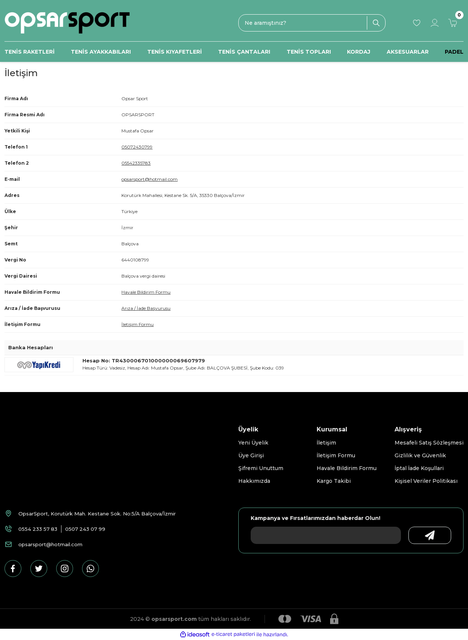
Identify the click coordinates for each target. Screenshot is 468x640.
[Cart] (452, 22)
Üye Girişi (251, 455)
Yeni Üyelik (253, 442)
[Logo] (67, 23)
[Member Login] (434, 22)
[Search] (311, 23)
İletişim (326, 442)
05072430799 (137, 147)
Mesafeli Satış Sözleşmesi (429, 442)
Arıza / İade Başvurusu (145, 308)
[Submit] (423, 535)
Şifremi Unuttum (260, 468)
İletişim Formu (137, 324)
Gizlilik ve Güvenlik (420, 455)
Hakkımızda (254, 481)
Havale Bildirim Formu (145, 292)
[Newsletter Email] (319, 535)
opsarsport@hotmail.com (149, 179)
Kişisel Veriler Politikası (426, 481)
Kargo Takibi (334, 481)
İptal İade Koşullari (419, 468)
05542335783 (136, 163)
